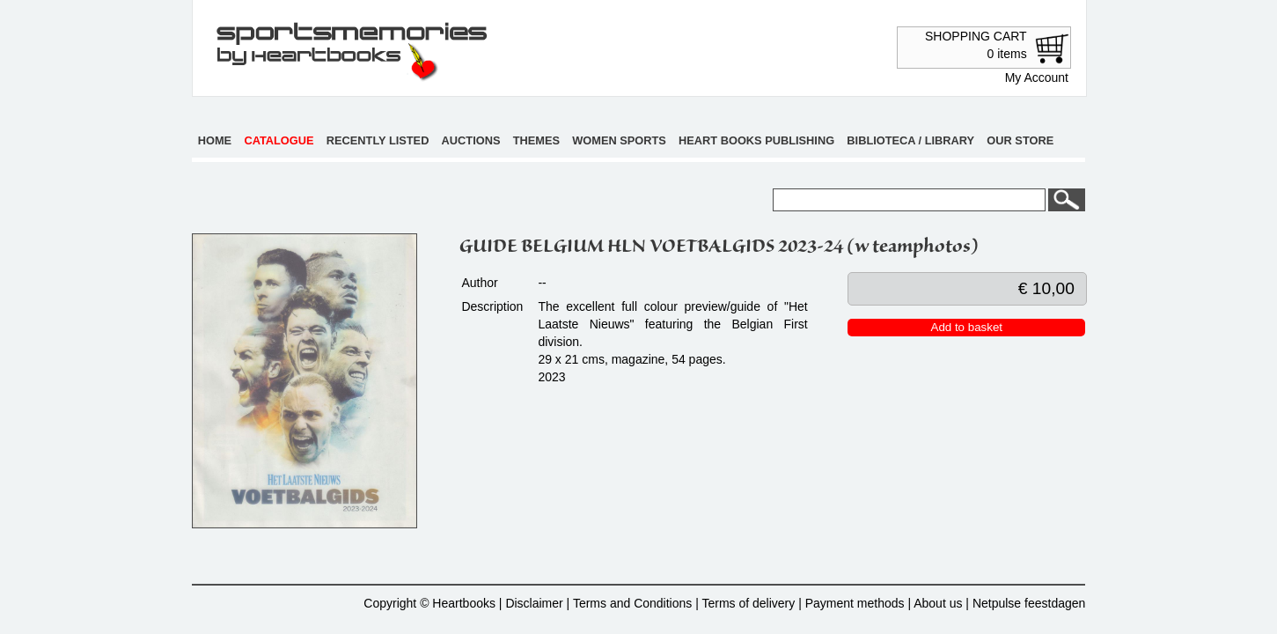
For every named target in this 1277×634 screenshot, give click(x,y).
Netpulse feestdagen (1028, 603)
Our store (1020, 140)
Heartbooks (463, 603)
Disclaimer (533, 603)
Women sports (619, 140)
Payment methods (855, 603)
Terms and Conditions (632, 603)
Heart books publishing (756, 140)
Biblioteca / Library (910, 140)
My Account (1036, 77)
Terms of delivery (748, 603)
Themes (536, 140)
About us (938, 603)
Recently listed (378, 140)
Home (214, 140)
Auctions (471, 140)
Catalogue (278, 140)
